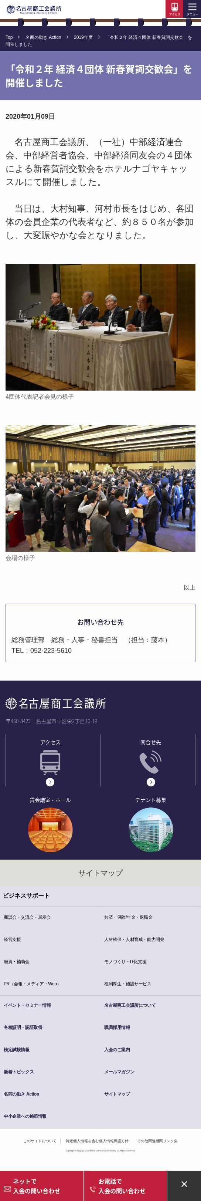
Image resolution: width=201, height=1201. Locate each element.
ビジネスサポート (26, 896)
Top (9, 37)
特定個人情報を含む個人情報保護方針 (97, 1141)
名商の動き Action (43, 37)
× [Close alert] (184, 1183)
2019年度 (83, 37)
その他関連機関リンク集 (157, 1141)
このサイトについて (40, 1141)
